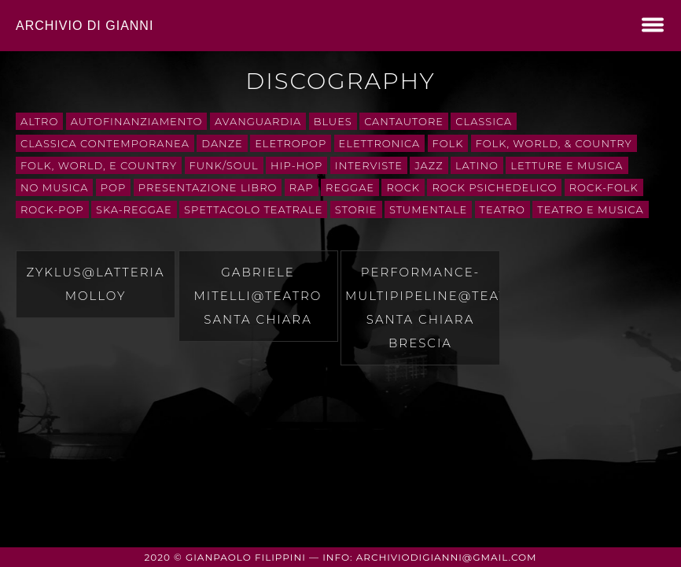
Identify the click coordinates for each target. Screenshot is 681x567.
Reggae (350, 187)
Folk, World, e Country (98, 165)
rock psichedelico (494, 187)
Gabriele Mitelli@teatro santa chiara (258, 296)
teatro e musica (590, 209)
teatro (502, 209)
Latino (477, 165)
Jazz (428, 165)
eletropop (290, 143)
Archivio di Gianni (84, 25)
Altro (39, 121)
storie (356, 209)
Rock (403, 187)
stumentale (428, 209)
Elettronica (380, 143)
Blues (333, 121)
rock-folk (604, 187)
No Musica (54, 187)
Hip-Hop (296, 165)
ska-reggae (134, 209)
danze (221, 143)
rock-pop (52, 209)
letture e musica (566, 165)
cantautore (404, 121)
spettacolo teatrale (253, 209)
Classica (483, 121)
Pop (113, 187)
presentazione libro (208, 187)
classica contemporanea (105, 143)
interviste (369, 165)
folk (448, 143)
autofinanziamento (137, 121)
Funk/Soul (224, 165)
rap (301, 187)
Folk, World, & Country (554, 143)
